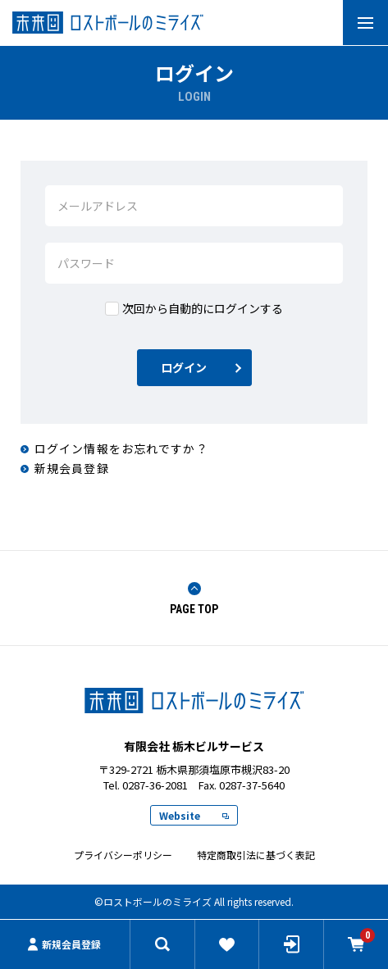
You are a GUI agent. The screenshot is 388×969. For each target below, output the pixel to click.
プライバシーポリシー (123, 855)
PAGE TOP (194, 599)
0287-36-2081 (155, 785)
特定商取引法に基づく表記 (256, 855)
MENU (358, 22)
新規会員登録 (64, 944)
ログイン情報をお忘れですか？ (121, 448)
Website (194, 815)
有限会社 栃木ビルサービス (194, 22)
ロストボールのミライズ (194, 700)
